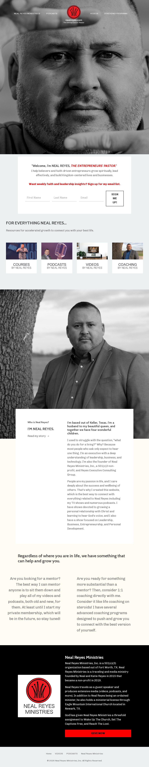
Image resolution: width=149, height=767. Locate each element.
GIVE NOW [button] (98, 733)
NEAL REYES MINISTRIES (27, 13)
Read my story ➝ (38, 436)
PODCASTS (51, 13)
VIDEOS (94, 13)
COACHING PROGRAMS (115, 13)
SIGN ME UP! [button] (114, 198)
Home (49, 753)
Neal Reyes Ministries (84, 657)
